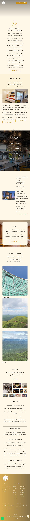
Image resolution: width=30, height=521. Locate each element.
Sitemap (15, 514)
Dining (14, 492)
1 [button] (13, 129)
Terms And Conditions (22, 491)
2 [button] (15, 129)
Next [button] (29, 108)
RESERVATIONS (22, 2)
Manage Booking (22, 495)
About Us (15, 488)
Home (14, 486)
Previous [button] (1, 108)
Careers (15, 498)
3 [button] (17, 129)
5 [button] (20, 129)
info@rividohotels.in (9, 505)
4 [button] (19, 129)
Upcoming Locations (22, 487)
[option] (8, 106)
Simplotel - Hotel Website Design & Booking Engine (16, 517)
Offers (14, 490)
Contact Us (15, 496)
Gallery (14, 494)
